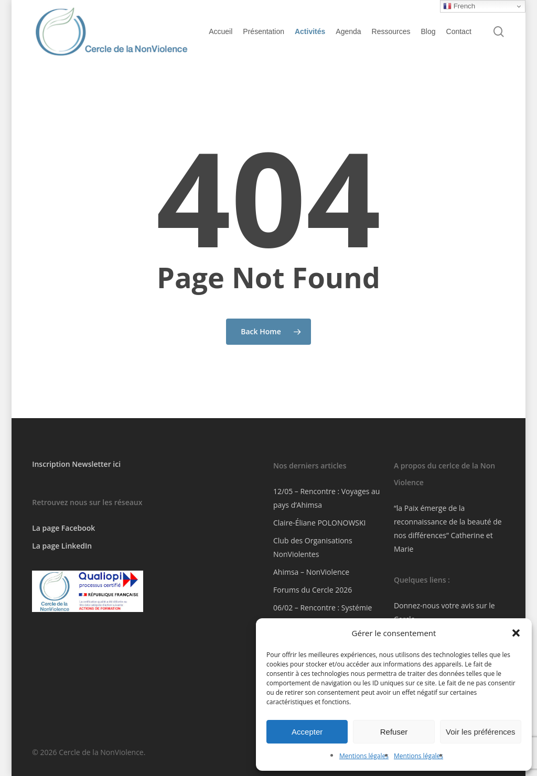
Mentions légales (364, 755)
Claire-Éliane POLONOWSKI (319, 523)
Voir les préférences (480, 731)
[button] (516, 633)
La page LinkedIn (62, 546)
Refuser (394, 731)
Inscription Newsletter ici (76, 464)
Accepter (307, 731)
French (459, 6)
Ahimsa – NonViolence (311, 572)
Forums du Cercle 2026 (312, 590)
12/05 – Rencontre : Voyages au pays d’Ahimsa (326, 498)
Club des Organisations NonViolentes (312, 547)
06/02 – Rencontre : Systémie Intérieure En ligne (322, 614)
